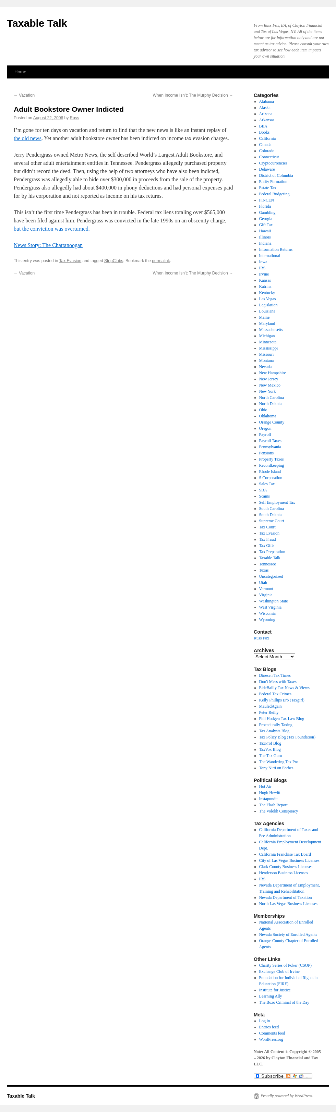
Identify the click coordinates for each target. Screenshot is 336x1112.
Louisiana (267, 311)
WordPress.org (271, 1039)
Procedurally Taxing (275, 724)
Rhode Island (270, 471)
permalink (161, 260)
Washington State (273, 601)
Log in (264, 1020)
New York (267, 391)
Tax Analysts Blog (274, 731)
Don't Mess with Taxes (278, 681)
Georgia (265, 218)
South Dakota (270, 514)
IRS (262, 268)
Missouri (266, 354)
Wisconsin (267, 613)
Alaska (265, 107)
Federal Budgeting (274, 194)
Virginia (266, 594)
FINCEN (266, 200)
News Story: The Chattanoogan (48, 245)
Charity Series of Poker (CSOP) (285, 965)
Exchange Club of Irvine (279, 971)
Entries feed (269, 1027)
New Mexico (269, 385)
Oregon (265, 428)
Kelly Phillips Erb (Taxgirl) (281, 700)
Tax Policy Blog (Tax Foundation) (287, 737)
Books (264, 132)
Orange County (272, 422)
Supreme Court (271, 520)
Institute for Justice (275, 990)
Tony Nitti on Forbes (276, 768)
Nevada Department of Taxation (285, 897)
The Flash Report (273, 805)
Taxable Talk (37, 23)
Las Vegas (267, 298)
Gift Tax (266, 224)
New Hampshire (272, 372)
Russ (74, 117)
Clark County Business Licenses (286, 866)
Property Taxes (271, 459)
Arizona (266, 113)
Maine (264, 317)
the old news (27, 138)
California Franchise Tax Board (285, 854)
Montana (266, 360)
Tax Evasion (70, 260)
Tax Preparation (272, 551)
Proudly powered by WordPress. (287, 1095)
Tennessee (267, 564)
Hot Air (265, 786)
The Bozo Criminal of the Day (284, 1002)
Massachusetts (271, 329)
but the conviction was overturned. (52, 229)
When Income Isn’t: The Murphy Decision (193, 95)
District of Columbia (276, 175)
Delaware (267, 169)
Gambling (267, 212)
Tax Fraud (267, 539)
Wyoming (267, 619)
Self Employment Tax (277, 502)
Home (20, 71)
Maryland (267, 323)
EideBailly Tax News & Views (284, 687)
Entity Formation (273, 181)
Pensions (266, 453)
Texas (264, 570)
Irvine (264, 274)
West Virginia (270, 607)
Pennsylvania (270, 446)
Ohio (263, 409)
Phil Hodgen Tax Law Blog (281, 718)
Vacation (24, 95)
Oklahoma (267, 416)
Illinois (265, 237)
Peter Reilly (269, 712)
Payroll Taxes (270, 440)
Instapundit (268, 798)
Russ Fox (261, 638)
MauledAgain (270, 706)
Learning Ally (270, 996)
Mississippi (268, 348)
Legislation (268, 305)
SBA (263, 490)
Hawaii (265, 231)
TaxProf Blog (270, 743)
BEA (263, 126)
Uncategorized (271, 576)
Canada (265, 144)
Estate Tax (267, 187)
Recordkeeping (271, 465)
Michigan (267, 335)
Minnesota (268, 342)
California (267, 138)
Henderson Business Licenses (283, 872)
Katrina (265, 286)
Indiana (265, 243)
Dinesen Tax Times (275, 675)
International (269, 255)
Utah (263, 582)
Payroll (265, 434)
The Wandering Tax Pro (278, 761)
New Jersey (268, 379)
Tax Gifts (267, 545)
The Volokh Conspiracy (278, 811)
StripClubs (113, 260)
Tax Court (267, 527)
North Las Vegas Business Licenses (288, 903)
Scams (264, 496)
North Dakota (270, 403)
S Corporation (271, 477)
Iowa (263, 261)
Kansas (265, 280)
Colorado (267, 150)
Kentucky (267, 292)
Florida (265, 206)
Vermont (266, 588)
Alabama (266, 101)
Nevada (265, 366)
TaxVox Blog (270, 749)
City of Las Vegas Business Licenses (289, 860)
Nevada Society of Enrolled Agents (288, 934)
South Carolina (271, 508)
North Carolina (271, 397)
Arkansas (267, 120)
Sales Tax (267, 483)
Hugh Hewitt (269, 792)
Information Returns (276, 249)
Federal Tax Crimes (275, 694)
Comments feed (272, 1033)
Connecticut (269, 157)
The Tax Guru (270, 755)
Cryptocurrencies (273, 163)
